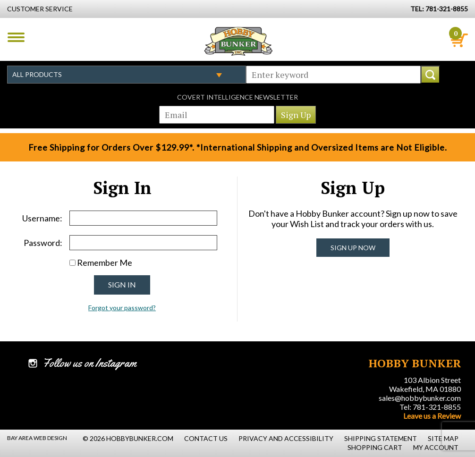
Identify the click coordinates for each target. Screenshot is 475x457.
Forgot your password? (122, 308)
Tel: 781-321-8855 (430, 406)
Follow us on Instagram (89, 363)
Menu (16, 37)
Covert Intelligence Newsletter (237, 97)
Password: (43, 242)
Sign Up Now (353, 248)
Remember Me (104, 262)
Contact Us (206, 438)
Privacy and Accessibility (285, 438)
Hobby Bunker (238, 41)
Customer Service (40, 9)
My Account (435, 447)
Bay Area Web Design (37, 437)
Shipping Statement (380, 438)
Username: (42, 218)
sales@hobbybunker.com (420, 397)
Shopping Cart (375, 447)
